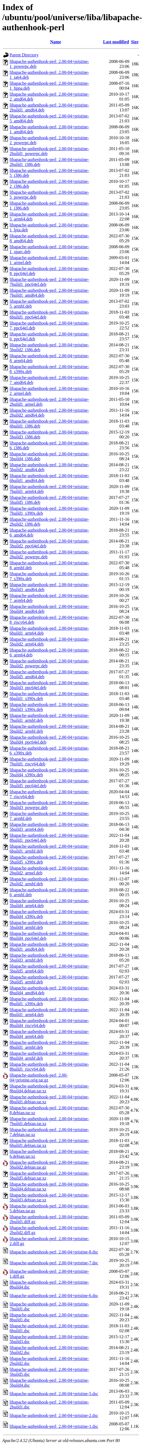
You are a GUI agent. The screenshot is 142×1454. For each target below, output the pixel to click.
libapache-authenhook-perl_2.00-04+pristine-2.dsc (54, 1415)
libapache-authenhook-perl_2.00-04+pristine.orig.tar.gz (39, 1077)
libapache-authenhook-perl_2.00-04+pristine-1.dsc (54, 1426)
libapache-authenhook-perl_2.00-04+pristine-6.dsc (54, 1295)
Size (134, 42)
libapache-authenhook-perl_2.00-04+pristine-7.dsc (54, 1263)
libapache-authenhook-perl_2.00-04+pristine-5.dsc (54, 1393)
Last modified (116, 42)
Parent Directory (24, 55)
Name (55, 42)
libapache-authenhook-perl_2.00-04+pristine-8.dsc (54, 1252)
